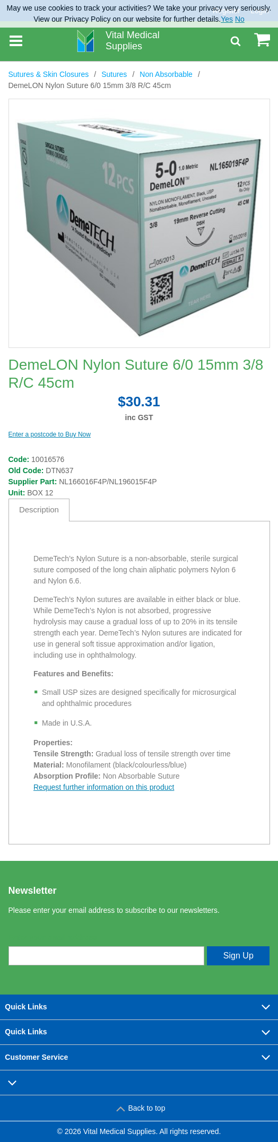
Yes (227, 19)
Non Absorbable (166, 74)
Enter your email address (52, 937)
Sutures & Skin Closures (48, 74)
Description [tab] (39, 509)
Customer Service (139, 1057)
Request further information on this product (103, 787)
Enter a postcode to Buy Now (49, 434)
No (240, 19)
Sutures (114, 74)
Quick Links (139, 1006)
